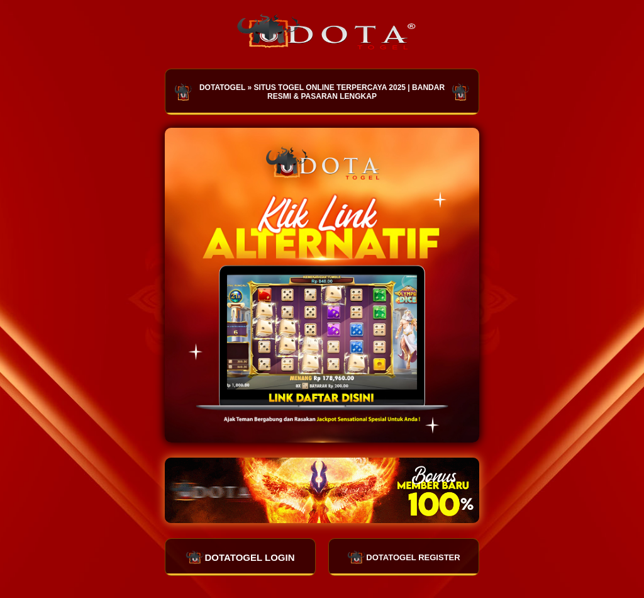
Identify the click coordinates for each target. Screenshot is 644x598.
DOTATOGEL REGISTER (403, 557)
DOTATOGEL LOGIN (240, 557)
